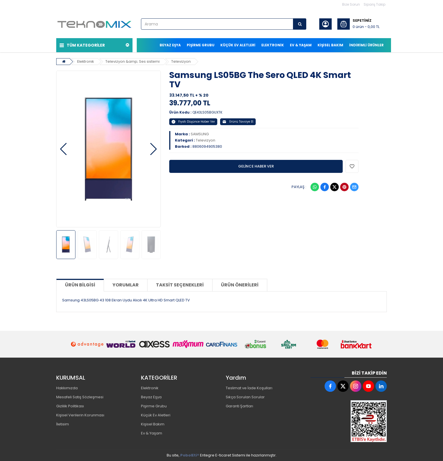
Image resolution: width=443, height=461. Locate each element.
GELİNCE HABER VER (256, 166)
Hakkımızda (67, 387)
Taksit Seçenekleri (180, 284)
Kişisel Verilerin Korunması (80, 414)
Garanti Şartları (239, 405)
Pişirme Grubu (154, 405)
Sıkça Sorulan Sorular (245, 396)
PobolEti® (189, 455)
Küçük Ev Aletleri (155, 414)
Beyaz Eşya (151, 396)
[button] (63, 149)
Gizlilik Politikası (70, 405)
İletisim (62, 424)
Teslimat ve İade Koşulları (249, 387)
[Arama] (299, 24)
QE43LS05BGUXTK (207, 112)
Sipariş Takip (374, 4)
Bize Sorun (351, 4)
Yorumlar (125, 284)
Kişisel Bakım (152, 424)
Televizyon (182, 61)
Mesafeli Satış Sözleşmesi (79, 396)
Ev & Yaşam (151, 433)
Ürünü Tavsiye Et (237, 121)
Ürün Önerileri (240, 284)
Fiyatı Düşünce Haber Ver (193, 121)
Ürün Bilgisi (80, 284)
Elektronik (86, 61)
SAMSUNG (200, 133)
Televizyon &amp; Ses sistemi (133, 61)
